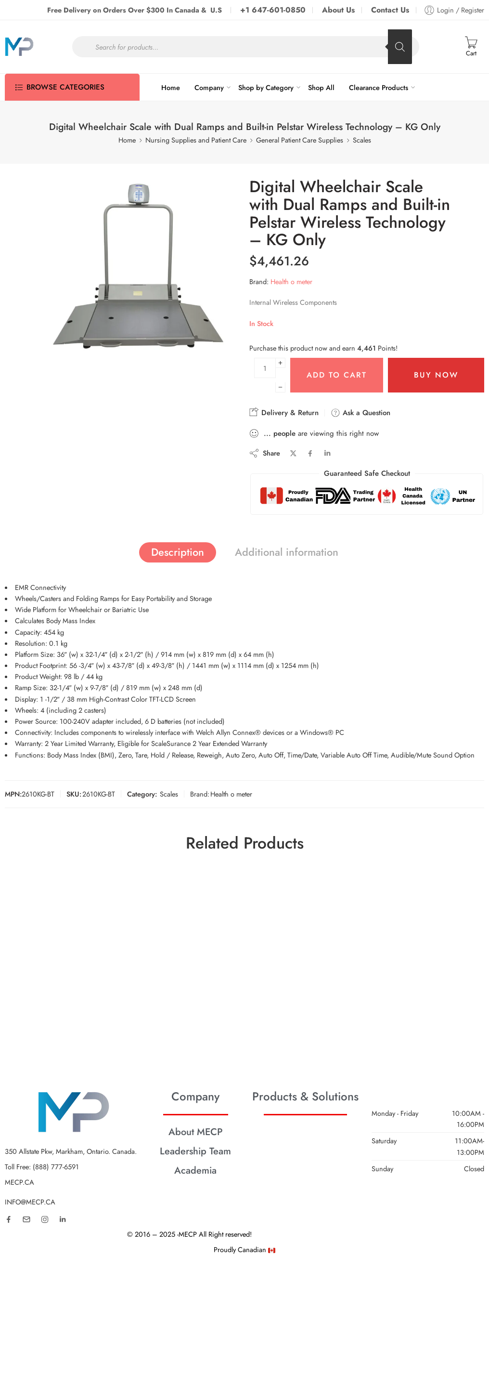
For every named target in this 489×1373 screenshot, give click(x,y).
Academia (195, 1170)
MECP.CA (19, 1182)
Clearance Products (378, 87)
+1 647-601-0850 (273, 9)
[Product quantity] (265, 368)
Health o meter (291, 281)
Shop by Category (266, 87)
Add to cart (337, 374)
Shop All (321, 87)
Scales (362, 140)
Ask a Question (360, 412)
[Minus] (280, 387)
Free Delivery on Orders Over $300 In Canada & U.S (135, 10)
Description (177, 552)
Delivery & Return (284, 412)
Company (209, 87)
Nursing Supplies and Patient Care (195, 140)
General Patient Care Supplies (299, 140)
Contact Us (390, 9)
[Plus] (280, 363)
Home (170, 87)
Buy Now (436, 374)
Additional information (286, 552)
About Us (338, 9)
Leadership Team (195, 1151)
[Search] (400, 46)
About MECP (195, 1131)
